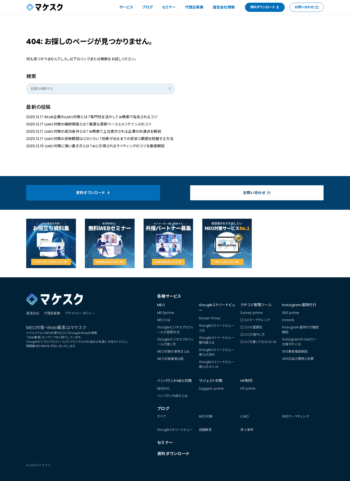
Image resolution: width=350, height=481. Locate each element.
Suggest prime (211, 388)
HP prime (247, 388)
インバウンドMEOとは (172, 396)
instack (288, 320)
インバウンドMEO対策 (174, 380)
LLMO (244, 416)
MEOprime (165, 312)
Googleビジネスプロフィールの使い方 (175, 342)
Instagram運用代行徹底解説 (300, 329)
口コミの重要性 (251, 327)
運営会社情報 (224, 7)
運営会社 (32, 313)
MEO (161, 304)
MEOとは (164, 320)
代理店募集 (194, 7)
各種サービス (169, 296)
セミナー (169, 7)
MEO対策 (206, 416)
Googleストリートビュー (217, 307)
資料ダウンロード (173, 454)
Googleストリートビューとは (216, 328)
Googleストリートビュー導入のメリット (216, 364)
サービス (126, 7)
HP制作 (246, 380)
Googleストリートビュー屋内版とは (216, 340)
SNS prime (290, 312)
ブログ (147, 7)
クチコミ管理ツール (256, 304)
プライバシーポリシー (80, 313)
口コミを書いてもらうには (258, 342)
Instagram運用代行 (299, 304)
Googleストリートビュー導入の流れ (216, 352)
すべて (161, 416)
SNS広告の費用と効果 (298, 359)
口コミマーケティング (255, 320)
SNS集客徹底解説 (295, 351)
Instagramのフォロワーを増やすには (299, 342)
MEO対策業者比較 (170, 359)
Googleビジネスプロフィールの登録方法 (175, 329)
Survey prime (251, 312)
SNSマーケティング (295, 416)
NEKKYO (163, 388)
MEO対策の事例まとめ (173, 351)
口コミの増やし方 (252, 334)
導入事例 (246, 429)
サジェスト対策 (211, 380)
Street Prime (209, 318)
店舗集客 (205, 429)
